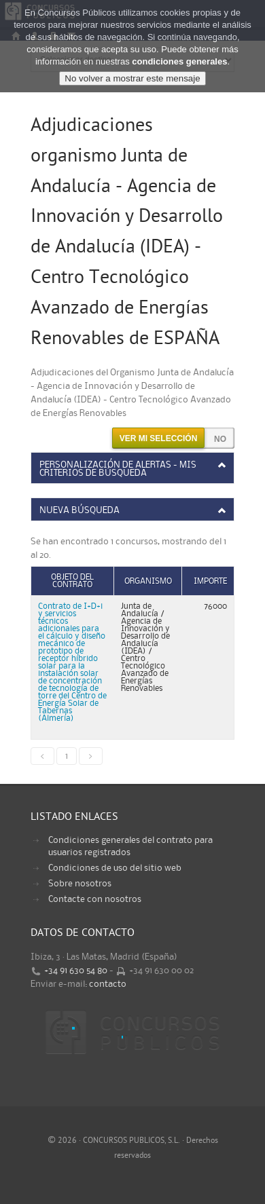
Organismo (148, 581)
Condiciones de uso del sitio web (114, 868)
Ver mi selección (159, 438)
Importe (210, 581)
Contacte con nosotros (94, 899)
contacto (107, 984)
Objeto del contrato (72, 580)
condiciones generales (179, 61)
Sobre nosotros (79, 884)
